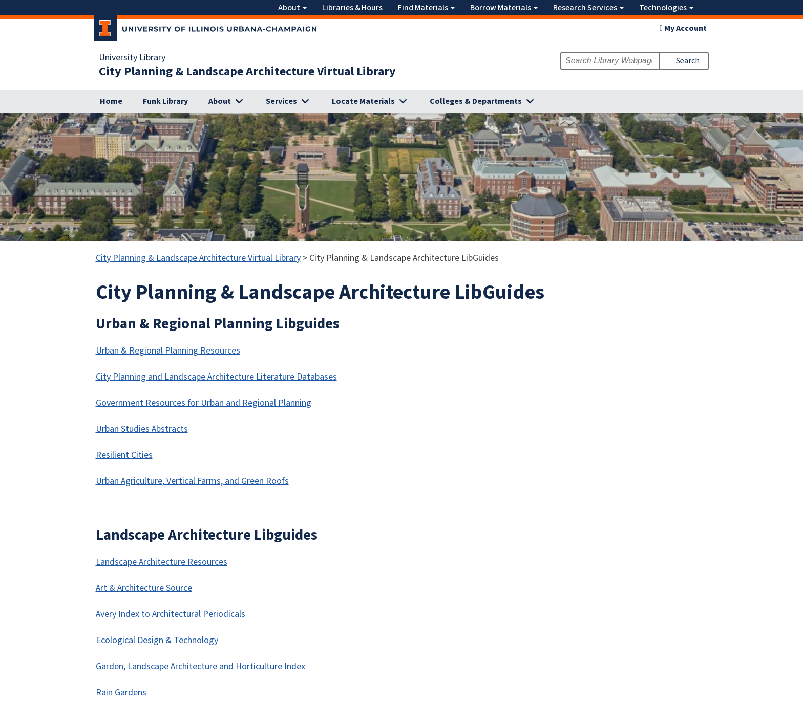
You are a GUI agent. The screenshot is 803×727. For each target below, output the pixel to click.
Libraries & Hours (352, 7)
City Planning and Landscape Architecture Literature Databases (216, 376)
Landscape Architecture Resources (161, 562)
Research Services (588, 7)
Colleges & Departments (476, 101)
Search (688, 61)
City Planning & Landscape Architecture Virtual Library (247, 71)
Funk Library (165, 101)
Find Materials (426, 7)
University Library (132, 58)
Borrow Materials (504, 7)
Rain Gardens (121, 692)
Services (281, 101)
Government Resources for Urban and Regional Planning (203, 402)
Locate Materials (363, 101)
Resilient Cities (124, 455)
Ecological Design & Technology (157, 640)
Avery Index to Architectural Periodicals (170, 614)
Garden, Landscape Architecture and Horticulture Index (200, 666)
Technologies (666, 7)
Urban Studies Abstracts (142, 429)
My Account (683, 28)
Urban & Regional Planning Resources (168, 350)
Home (111, 101)
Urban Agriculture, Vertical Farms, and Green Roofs (192, 481)
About (292, 7)
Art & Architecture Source (144, 588)
